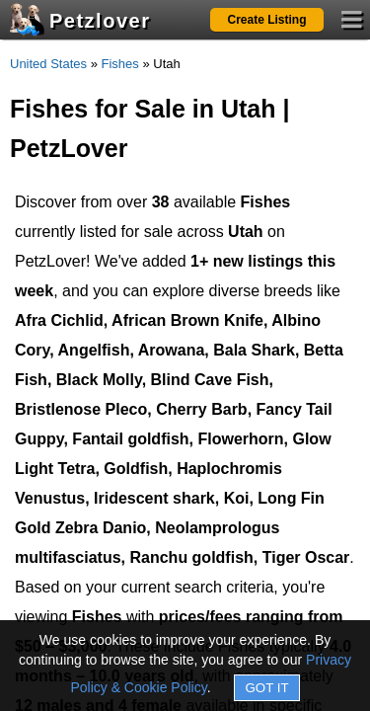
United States (48, 63)
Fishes (120, 63)
